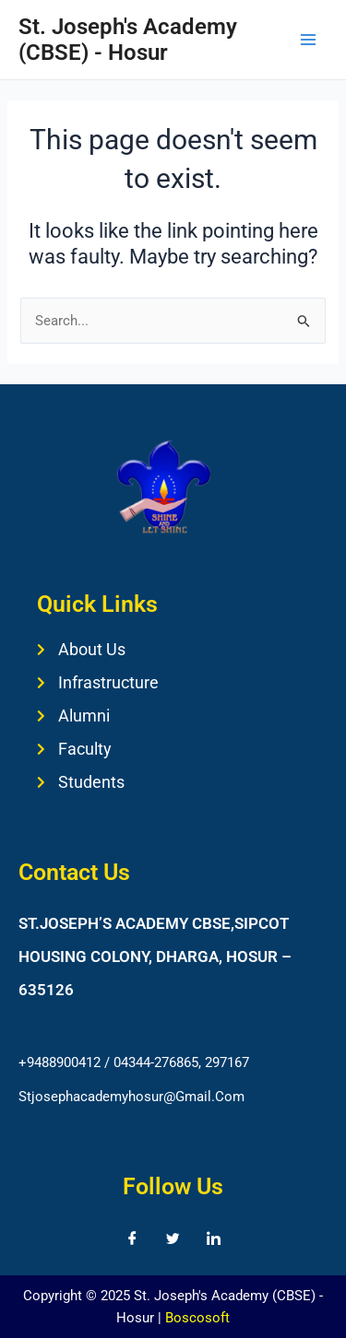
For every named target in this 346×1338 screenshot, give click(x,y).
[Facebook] (133, 1238)
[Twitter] (173, 1238)
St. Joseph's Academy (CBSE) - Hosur (127, 39)
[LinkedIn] (214, 1238)
